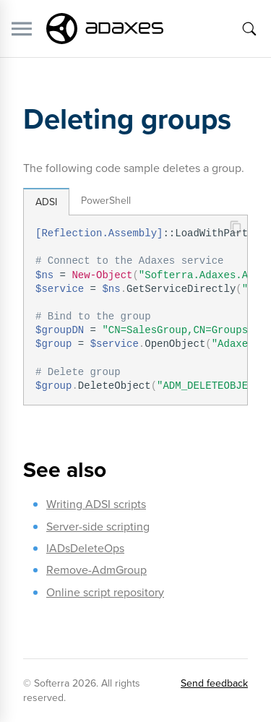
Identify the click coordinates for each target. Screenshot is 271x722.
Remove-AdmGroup (96, 570)
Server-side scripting (98, 526)
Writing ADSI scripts (96, 504)
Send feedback (214, 683)
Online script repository (105, 592)
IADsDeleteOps (85, 548)
